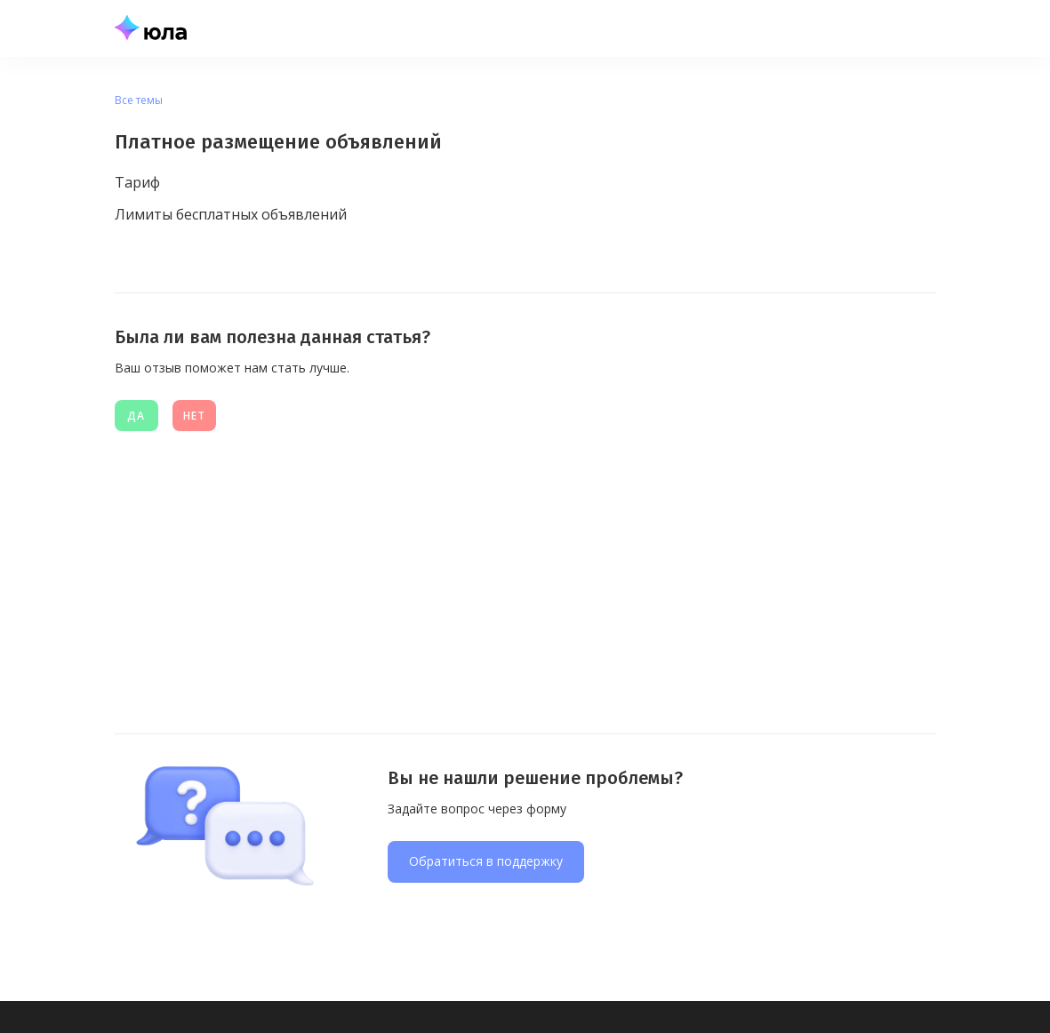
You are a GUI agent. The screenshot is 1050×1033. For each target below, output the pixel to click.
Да (136, 415)
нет (194, 415)
